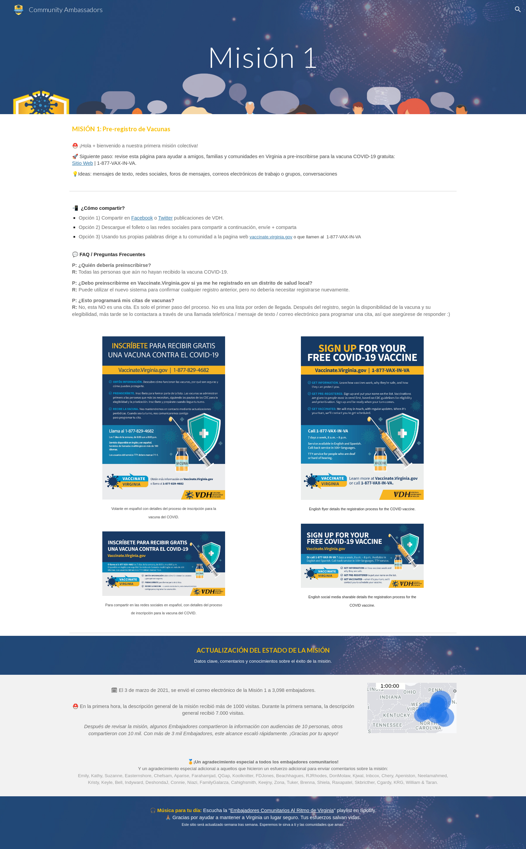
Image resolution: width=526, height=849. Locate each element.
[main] (263, 57)
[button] (518, 9)
